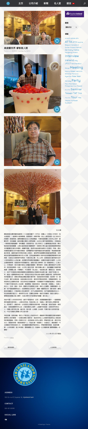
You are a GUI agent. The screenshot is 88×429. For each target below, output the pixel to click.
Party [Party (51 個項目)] (76, 80)
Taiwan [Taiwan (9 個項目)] (69, 93)
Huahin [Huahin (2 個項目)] (75, 52)
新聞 (46, 3)
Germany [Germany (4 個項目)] (69, 50)
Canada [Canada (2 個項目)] (74, 45)
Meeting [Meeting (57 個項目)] (76, 67)
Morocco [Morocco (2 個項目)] (75, 74)
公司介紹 (33, 3)
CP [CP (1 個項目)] (78, 45)
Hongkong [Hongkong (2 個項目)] (68, 52)
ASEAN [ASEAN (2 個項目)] (73, 38)
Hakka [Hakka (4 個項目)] (76, 50)
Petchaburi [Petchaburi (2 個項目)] (73, 84)
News (12, 337)
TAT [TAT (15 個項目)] (75, 93)
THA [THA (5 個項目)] (80, 93)
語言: (70, 3)
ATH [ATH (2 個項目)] (77, 38)
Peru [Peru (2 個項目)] (66, 84)
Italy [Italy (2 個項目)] (76, 60)
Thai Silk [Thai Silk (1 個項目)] (67, 97)
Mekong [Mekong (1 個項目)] (67, 71)
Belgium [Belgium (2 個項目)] (68, 45)
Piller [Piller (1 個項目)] (75, 86)
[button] (84, 3)
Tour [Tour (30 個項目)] (74, 97)
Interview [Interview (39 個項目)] (72, 56)
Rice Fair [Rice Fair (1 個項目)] (67, 89)
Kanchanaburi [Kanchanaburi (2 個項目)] (76, 63)
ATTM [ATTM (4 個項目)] (75, 42)
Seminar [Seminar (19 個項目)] (76, 89)
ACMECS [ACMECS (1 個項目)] (67, 38)
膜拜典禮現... (10, 347)
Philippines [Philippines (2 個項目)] (69, 86)
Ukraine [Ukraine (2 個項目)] (67, 100)
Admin (28, 51)
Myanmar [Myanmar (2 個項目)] (68, 76)
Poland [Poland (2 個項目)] (79, 86)
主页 (20, 3)
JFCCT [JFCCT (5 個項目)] (68, 63)
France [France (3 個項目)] (78, 47)
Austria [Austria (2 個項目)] (80, 42)
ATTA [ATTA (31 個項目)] (68, 41)
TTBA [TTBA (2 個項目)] (79, 98)
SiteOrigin (42, 424)
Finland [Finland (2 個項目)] (72, 47)
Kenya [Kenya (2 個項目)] (67, 68)
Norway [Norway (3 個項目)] (68, 81)
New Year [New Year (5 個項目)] (76, 76)
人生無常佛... (55, 347)
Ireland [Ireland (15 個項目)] (69, 60)
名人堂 (57, 3)
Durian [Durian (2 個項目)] (67, 47)
